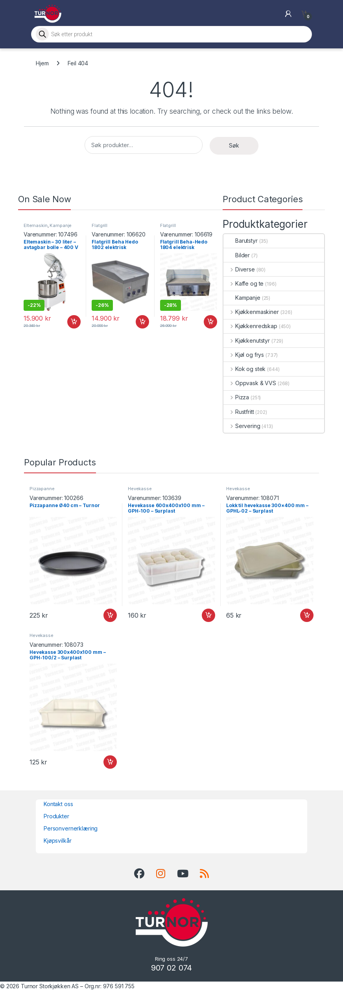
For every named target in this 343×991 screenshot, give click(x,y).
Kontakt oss (58, 804)
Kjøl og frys (243, 354)
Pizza (236, 397)
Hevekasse (140, 488)
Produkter (56, 816)
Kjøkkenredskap (250, 326)
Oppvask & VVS (249, 383)
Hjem (42, 63)
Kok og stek (244, 368)
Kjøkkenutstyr (246, 340)
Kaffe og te (243, 283)
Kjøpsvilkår (57, 840)
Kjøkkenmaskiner (251, 311)
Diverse (239, 269)
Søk (234, 145)
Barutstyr (240, 240)
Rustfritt (238, 411)
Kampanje (61, 225)
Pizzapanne (42, 488)
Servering (241, 426)
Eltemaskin (36, 225)
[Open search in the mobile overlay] (171, 34)
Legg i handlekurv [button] (74, 321)
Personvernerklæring (71, 828)
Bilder (236, 255)
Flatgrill (99, 225)
